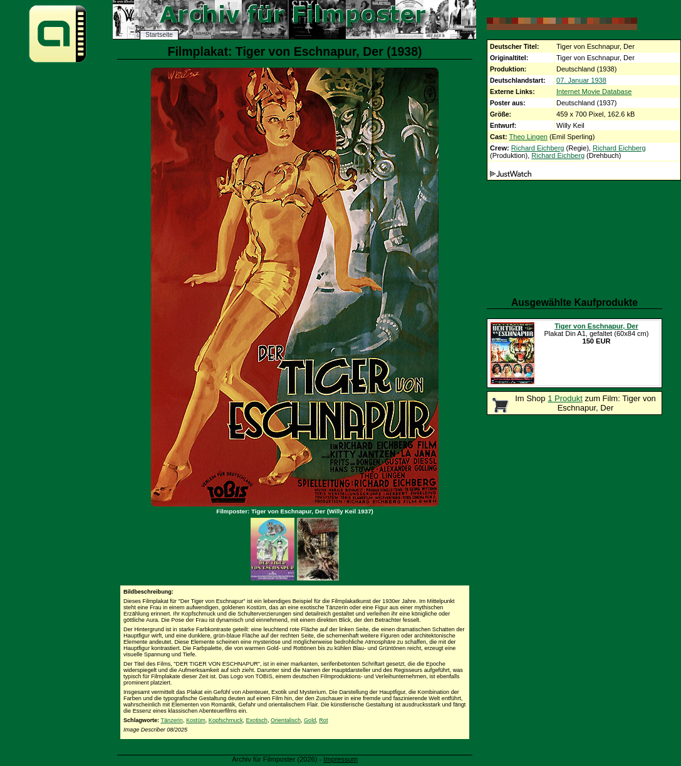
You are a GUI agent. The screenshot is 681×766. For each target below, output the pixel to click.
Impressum (340, 759)
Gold (310, 720)
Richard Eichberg (537, 148)
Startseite (159, 34)
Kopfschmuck (226, 720)
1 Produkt (565, 398)
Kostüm (195, 720)
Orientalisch (286, 720)
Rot (323, 720)
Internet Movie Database (594, 91)
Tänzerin (171, 720)
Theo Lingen (528, 136)
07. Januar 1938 (581, 80)
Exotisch (257, 720)
